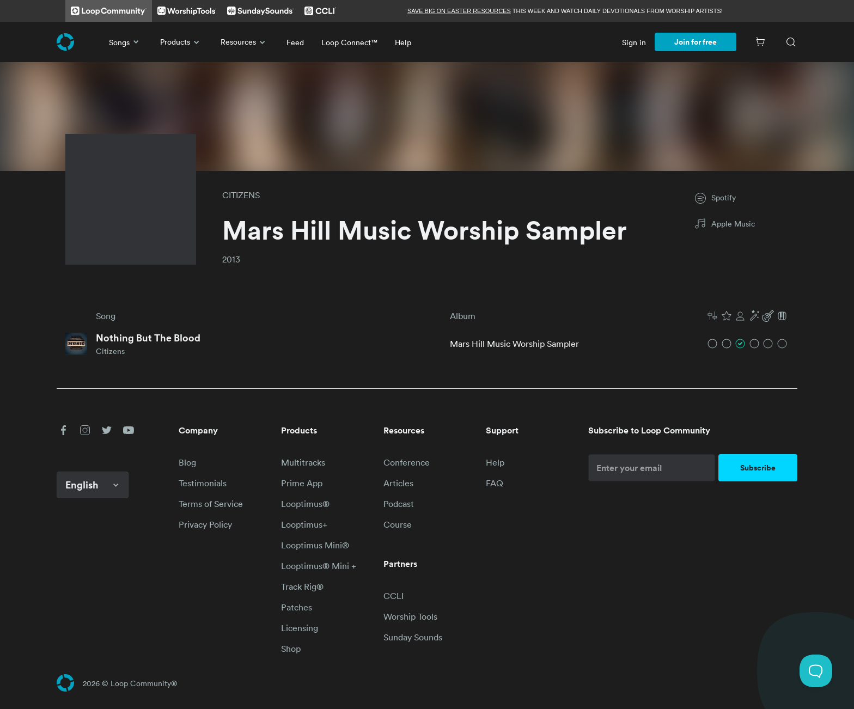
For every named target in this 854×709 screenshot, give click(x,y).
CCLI (393, 595)
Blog (187, 462)
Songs (126, 41)
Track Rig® (302, 586)
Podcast (398, 503)
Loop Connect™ (349, 42)
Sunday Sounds (412, 637)
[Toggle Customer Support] (816, 671)
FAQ (494, 483)
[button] (747, 315)
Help (403, 42)
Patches (296, 607)
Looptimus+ (304, 524)
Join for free (695, 41)
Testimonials (203, 483)
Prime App (301, 483)
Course (397, 524)
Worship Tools (410, 616)
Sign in (634, 42)
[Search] (790, 41)
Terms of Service (211, 503)
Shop (291, 648)
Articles (398, 483)
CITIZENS (241, 195)
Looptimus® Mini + (318, 565)
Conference (406, 462)
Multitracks (303, 462)
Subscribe (758, 467)
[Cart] (760, 41)
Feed (295, 42)
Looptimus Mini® (315, 545)
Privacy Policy (205, 524)
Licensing (299, 627)
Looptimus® (305, 503)
